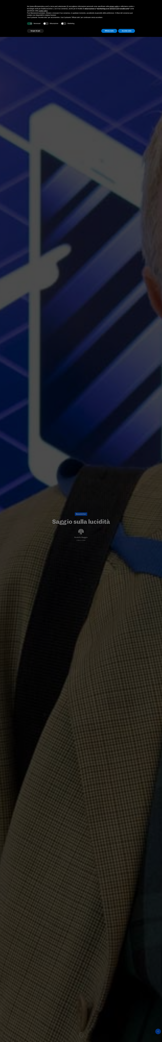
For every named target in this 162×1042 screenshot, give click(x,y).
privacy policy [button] (114, 1011)
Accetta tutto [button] (126, 1036)
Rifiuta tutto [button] (109, 1036)
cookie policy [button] (43, 1016)
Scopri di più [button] (35, 1036)
